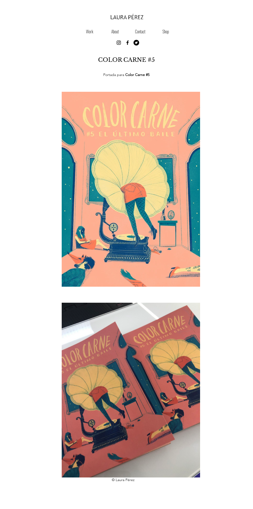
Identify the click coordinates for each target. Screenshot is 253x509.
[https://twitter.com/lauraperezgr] (136, 42)
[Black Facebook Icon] (127, 42)
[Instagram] (119, 42)
